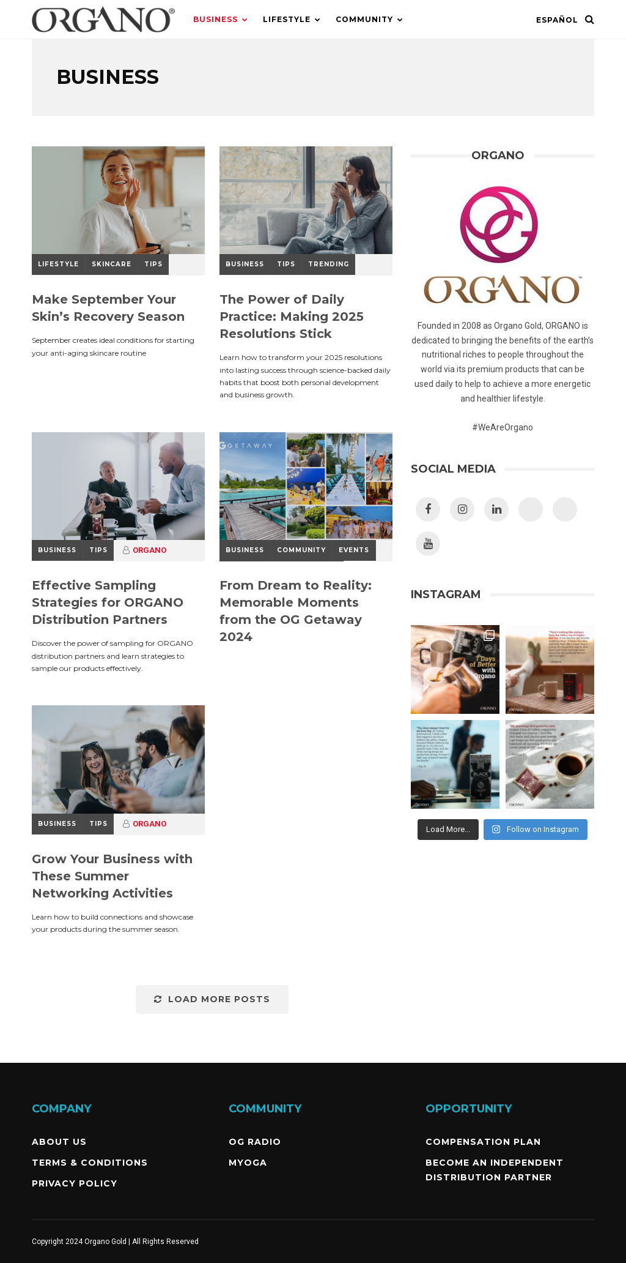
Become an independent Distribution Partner (494, 1170)
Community (364, 19)
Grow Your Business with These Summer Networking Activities (112, 876)
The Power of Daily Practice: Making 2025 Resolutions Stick (291, 316)
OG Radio (255, 1141)
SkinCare (111, 264)
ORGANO (149, 550)
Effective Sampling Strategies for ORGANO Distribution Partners (107, 602)
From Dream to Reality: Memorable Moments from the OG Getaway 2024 (295, 611)
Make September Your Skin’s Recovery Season (108, 308)
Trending (328, 264)
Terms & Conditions (90, 1162)
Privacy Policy (74, 1183)
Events (354, 550)
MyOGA (248, 1162)
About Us (59, 1141)
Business (215, 19)
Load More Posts (212, 999)
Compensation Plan (483, 1141)
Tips (153, 264)
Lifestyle (287, 19)
